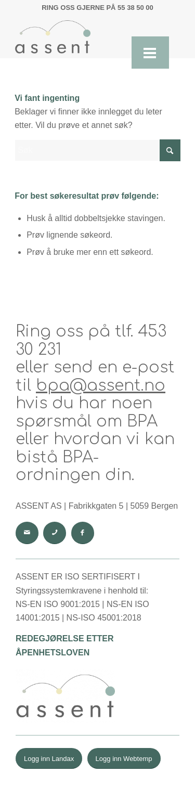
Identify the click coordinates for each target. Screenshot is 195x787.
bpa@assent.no (100, 385)
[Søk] (97, 150)
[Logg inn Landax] (49, 758)
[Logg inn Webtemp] (124, 758)
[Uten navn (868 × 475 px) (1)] (81, 37)
